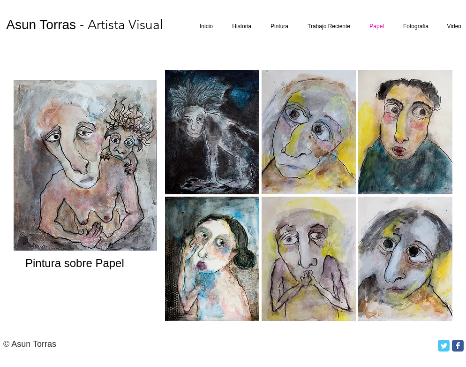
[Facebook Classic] (458, 346)
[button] (212, 132)
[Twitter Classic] (444, 346)
